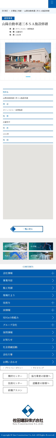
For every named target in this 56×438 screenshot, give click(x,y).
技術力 (6, 302)
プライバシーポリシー (14, 367)
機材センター (15, 376)
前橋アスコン (15, 390)
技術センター (15, 383)
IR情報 (6, 310)
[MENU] (52, 4)
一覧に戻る (28, 229)
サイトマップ (38, 367)
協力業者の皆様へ (40, 376)
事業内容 (8, 280)
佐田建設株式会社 (11, 4)
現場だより (9, 295)
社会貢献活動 (10, 347)
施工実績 (8, 288)
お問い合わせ (10, 362)
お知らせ (8, 339)
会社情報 (8, 273)
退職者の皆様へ (41, 383)
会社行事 (8, 354)
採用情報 (8, 332)
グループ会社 (10, 325)
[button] (28, 76)
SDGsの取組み (11, 317)
